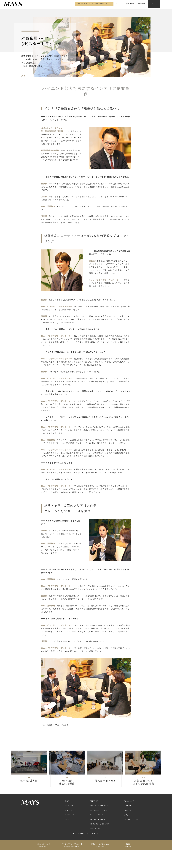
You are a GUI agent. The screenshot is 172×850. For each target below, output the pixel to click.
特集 (128, 845)
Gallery (69, 810)
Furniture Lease (98, 810)
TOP (67, 801)
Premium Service (99, 806)
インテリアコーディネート (72, 845)
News (68, 819)
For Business (97, 828)
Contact (129, 810)
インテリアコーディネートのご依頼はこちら (93, 4)
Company (129, 801)
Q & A (127, 815)
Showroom (130, 806)
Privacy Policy (132, 819)
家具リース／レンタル (100, 845)
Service (94, 801)
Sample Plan (96, 815)
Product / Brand (99, 824)
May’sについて (44, 845)
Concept (70, 806)
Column (69, 815)
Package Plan (97, 819)
